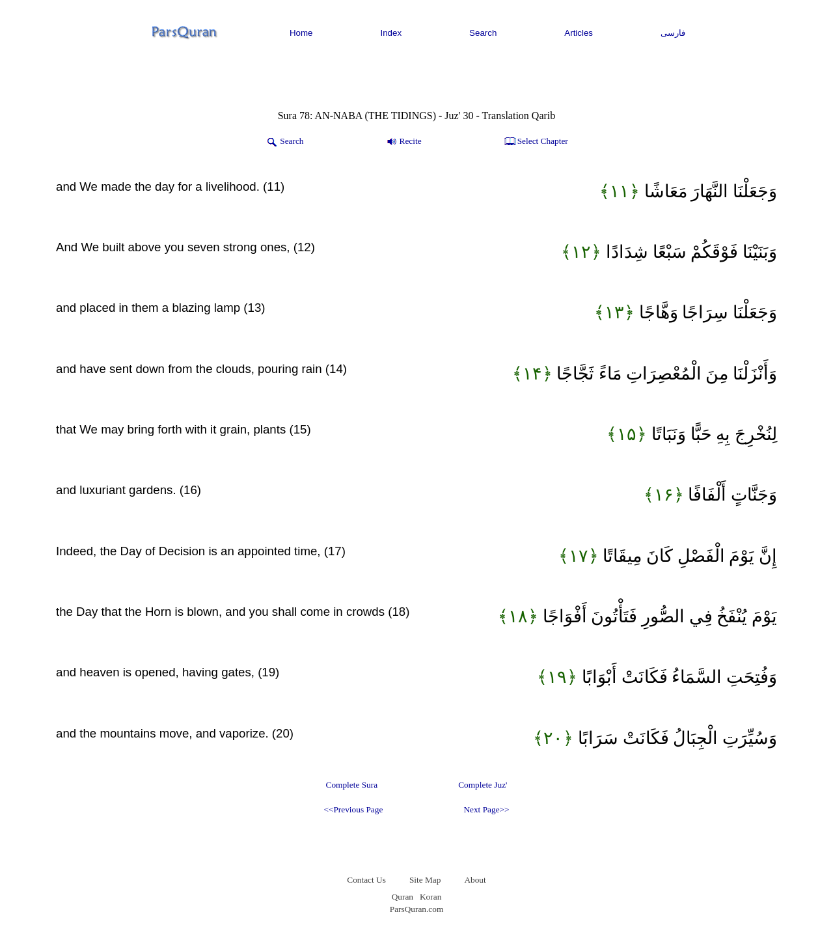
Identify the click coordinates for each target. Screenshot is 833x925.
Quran (402, 897)
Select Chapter (535, 141)
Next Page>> (486, 809)
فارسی (673, 33)
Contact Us (366, 880)
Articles (578, 33)
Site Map (425, 880)
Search (483, 33)
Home (301, 33)
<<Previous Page (353, 809)
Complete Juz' (482, 785)
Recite (403, 141)
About (474, 880)
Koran (430, 897)
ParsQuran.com (417, 909)
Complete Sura (352, 785)
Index (391, 33)
